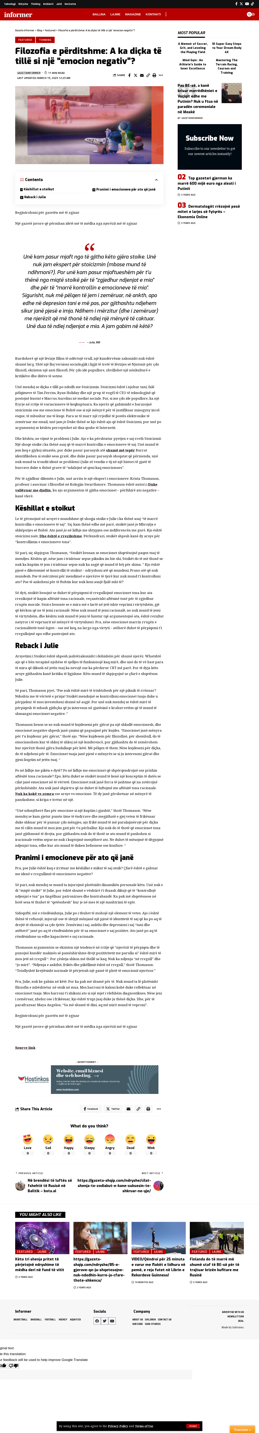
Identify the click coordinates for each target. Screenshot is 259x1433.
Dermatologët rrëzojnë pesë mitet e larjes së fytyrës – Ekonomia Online (209, 210)
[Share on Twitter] (135, 75)
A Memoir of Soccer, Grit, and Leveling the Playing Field (192, 47)
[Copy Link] (148, 75)
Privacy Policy (118, 1426)
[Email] (142, 75)
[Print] (154, 75)
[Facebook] (236, 4)
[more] (166, 14)
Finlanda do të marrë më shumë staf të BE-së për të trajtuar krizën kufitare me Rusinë (214, 1267)
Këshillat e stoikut (39, 189)
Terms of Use (144, 1426)
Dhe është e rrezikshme (60, 536)
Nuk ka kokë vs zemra (34, 793)
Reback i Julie (35, 197)
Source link (25, 1047)
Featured (25, 40)
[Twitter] (241, 4)
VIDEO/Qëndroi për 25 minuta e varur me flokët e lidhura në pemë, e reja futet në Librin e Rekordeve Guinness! (158, 1267)
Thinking (45, 40)
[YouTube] (247, 4)
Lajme (42, 1252)
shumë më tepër (120, 450)
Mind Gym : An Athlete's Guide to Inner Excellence (193, 64)
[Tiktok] (252, 4)
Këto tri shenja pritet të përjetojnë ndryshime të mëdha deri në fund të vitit (39, 1264)
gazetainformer (29, 73)
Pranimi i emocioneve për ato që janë (126, 189)
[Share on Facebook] (129, 75)
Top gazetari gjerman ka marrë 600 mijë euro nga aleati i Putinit (207, 182)
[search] (239, 14)
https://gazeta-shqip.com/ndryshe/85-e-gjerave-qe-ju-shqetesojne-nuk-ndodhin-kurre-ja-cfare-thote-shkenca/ (99, 1270)
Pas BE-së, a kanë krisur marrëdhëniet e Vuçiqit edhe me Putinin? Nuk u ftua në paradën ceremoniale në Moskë (198, 97)
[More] (160, 75)
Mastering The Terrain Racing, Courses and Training (227, 66)
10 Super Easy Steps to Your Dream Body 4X (226, 47)
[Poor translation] (13, 1366)
